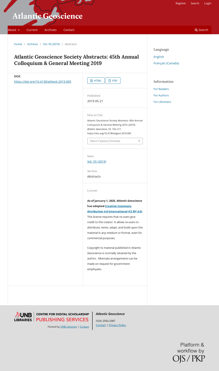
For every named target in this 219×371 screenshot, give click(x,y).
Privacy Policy (117, 325)
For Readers (161, 89)
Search (201, 30)
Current (32, 30)
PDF (114, 80)
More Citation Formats (105, 141)
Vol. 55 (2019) (51, 44)
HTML (97, 80)
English (159, 57)
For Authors (161, 95)
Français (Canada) (166, 63)
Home (18, 44)
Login (207, 3)
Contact (69, 30)
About (12, 30)
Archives (50, 30)
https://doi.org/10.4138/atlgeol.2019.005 (42, 82)
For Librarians (162, 102)
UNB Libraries (68, 326)
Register (181, 3)
